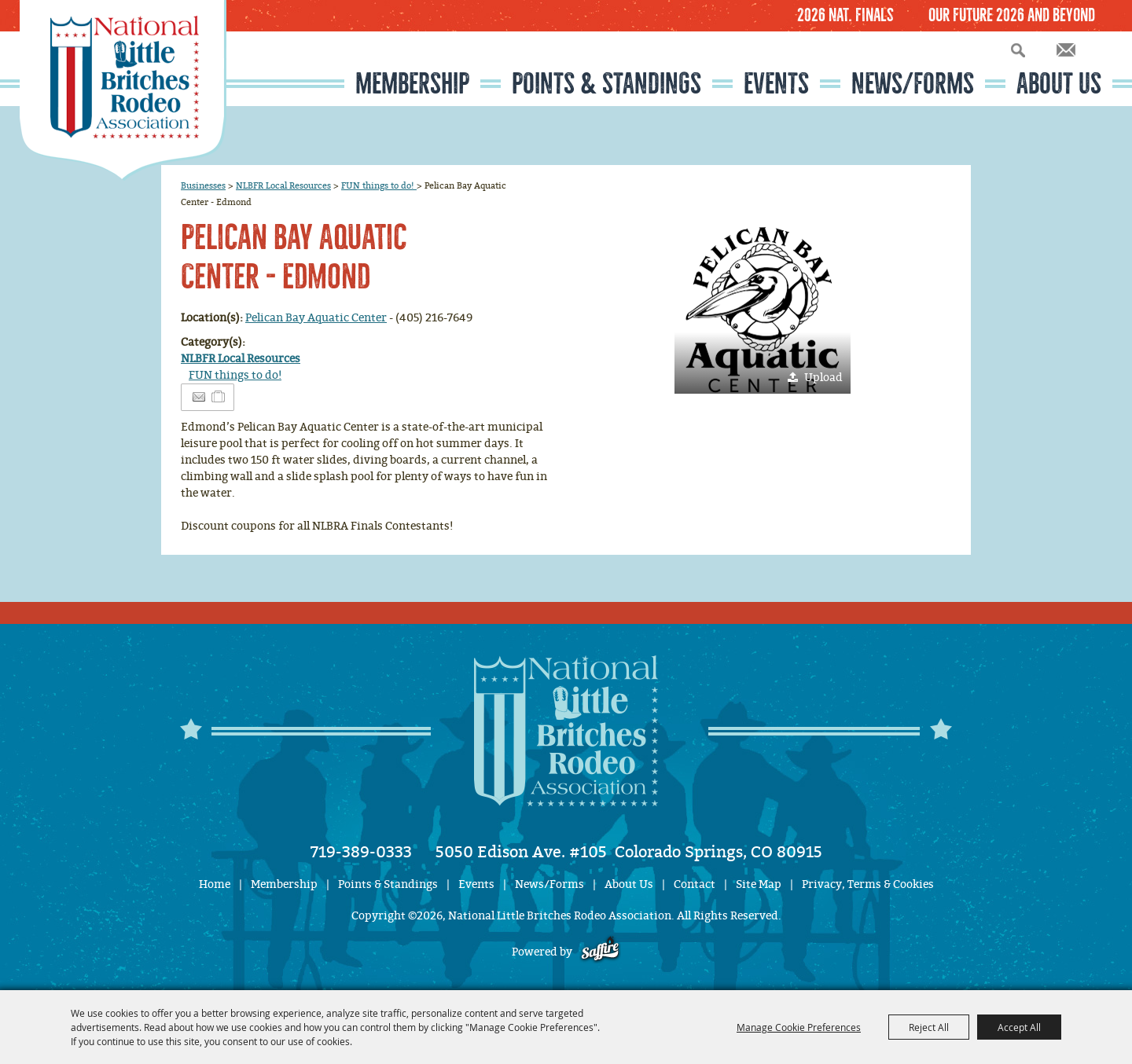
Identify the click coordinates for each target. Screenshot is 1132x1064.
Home (214, 884)
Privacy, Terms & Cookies (868, 884)
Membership (412, 84)
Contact (694, 884)
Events (776, 84)
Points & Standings (606, 84)
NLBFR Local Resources (283, 185)
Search (1018, 49)
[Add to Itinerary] (219, 397)
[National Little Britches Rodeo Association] (123, 90)
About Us (1058, 84)
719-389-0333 (361, 851)
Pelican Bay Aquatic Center (316, 318)
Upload (823, 377)
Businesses (203, 185)
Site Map (758, 884)
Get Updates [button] (1066, 49)
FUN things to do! (379, 185)
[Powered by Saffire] (600, 952)
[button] (762, 306)
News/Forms (912, 84)
